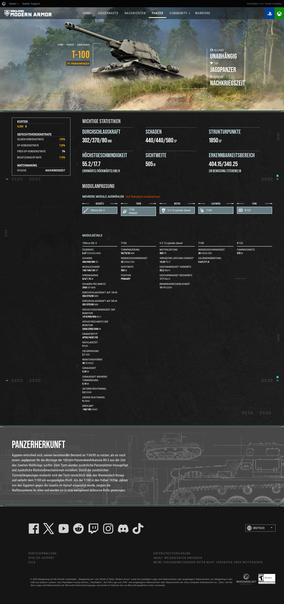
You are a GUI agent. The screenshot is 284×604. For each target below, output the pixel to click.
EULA (32, 562)
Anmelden (252, 3)
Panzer (70, 44)
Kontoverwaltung (42, 553)
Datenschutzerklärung (172, 553)
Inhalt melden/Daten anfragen (177, 558)
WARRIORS (202, 13)
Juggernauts (107, 13)
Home (61, 44)
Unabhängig (83, 44)
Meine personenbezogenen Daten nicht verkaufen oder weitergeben (208, 562)
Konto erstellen (273, 3)
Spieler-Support (41, 558)
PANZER (157, 13)
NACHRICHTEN (135, 13)
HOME (87, 13)
